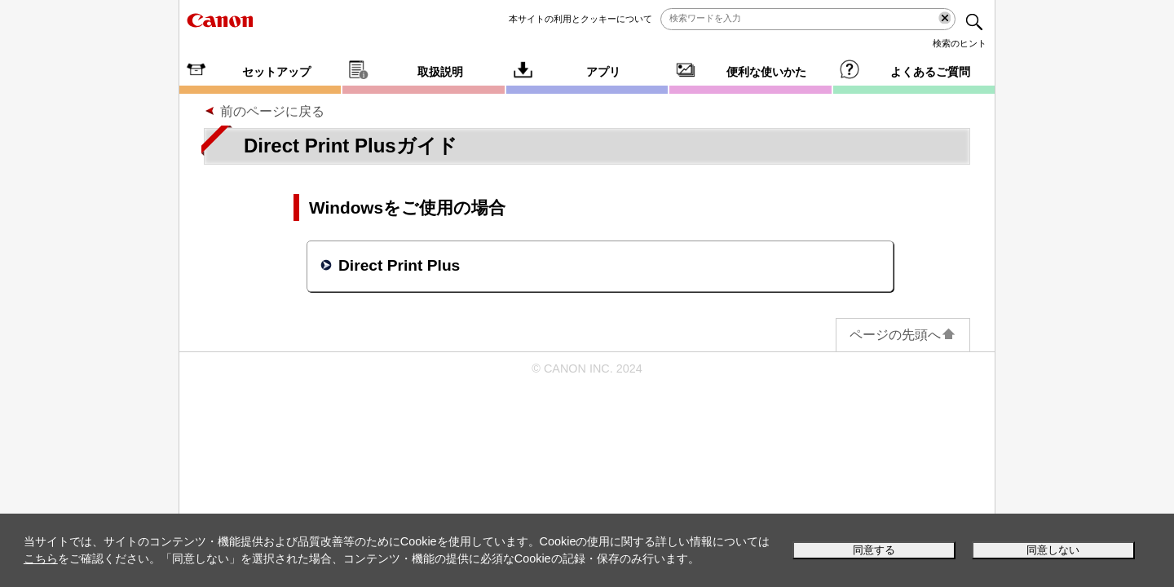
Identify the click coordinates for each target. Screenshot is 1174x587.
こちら (41, 558)
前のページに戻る (272, 111)
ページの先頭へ (903, 335)
